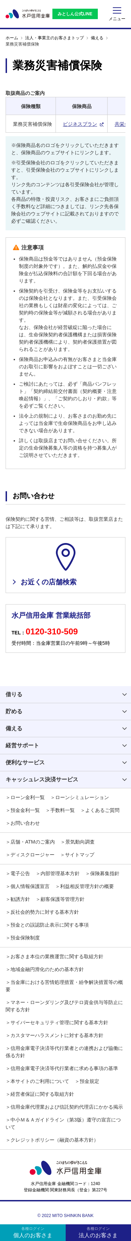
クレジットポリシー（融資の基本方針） (54, 1140)
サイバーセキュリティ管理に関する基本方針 (59, 1022)
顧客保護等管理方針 (63, 899)
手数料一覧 (62, 810)
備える (97, 37)
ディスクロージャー (32, 854)
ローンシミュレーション (82, 797)
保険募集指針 (104, 873)
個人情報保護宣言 (30, 886)
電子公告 (20, 873)
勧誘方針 (20, 899)
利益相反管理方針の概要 (87, 886)
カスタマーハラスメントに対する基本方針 (56, 1035)
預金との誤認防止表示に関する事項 (49, 925)
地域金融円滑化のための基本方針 (47, 969)
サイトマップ (79, 854)
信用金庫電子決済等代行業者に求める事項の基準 (64, 1068)
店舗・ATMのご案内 (32, 842)
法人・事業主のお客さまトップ (54, 37)
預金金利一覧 (25, 810)
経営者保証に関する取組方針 (42, 1094)
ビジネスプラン (80, 124)
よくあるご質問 (102, 810)
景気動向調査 (80, 842)
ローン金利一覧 (27, 797)
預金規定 (89, 1081)
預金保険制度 (25, 937)
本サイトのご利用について (39, 1081)
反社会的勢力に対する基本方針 (44, 912)
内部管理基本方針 (60, 873)
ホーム (12, 37)
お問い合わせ (25, 823)
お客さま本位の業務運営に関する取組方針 (56, 956)
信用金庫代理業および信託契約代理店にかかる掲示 (66, 1107)
